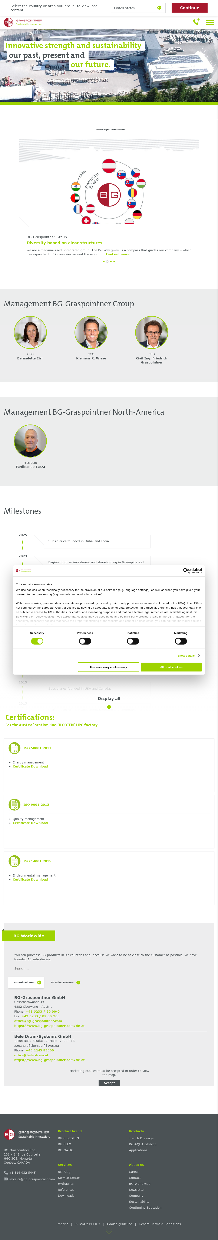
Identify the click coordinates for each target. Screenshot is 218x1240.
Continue (189, 7)
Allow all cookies (171, 667)
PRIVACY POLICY (87, 1224)
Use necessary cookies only (108, 667)
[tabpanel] (109, 204)
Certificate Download (30, 766)
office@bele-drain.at (31, 1055)
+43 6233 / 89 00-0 (43, 1011)
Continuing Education (145, 1207)
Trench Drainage (141, 1138)
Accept (109, 1083)
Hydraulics (65, 1183)
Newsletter (137, 1189)
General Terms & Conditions (160, 1224)
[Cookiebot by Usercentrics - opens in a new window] (183, 570)
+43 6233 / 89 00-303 (41, 1016)
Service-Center (69, 1177)
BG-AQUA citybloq (142, 1144)
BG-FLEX (64, 1144)
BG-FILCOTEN (68, 1138)
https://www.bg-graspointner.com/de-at (49, 1026)
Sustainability (139, 1201)
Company (136, 1195)
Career (134, 1171)
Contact (135, 1177)
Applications (138, 1150)
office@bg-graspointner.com (38, 1021)
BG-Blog (64, 1171)
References (66, 1189)
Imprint (62, 1224)
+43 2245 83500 (40, 1050)
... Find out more (68, 254)
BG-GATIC (65, 1150)
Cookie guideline (119, 1224)
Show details (186, 655)
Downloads (66, 1195)
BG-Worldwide (139, 1183)
